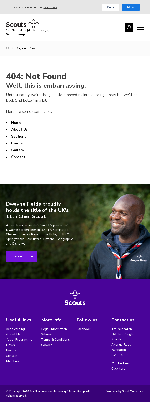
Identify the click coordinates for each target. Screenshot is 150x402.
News (10, 345)
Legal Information (54, 329)
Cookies (47, 345)
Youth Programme (19, 340)
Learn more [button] (51, 7)
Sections (18, 136)
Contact (18, 156)
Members (13, 361)
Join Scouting (15, 329)
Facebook (83, 329)
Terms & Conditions (55, 340)
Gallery (17, 150)
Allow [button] (131, 7)
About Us (19, 129)
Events (17, 143)
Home (16, 122)
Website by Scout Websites (124, 391)
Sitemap (47, 334)
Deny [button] (110, 7)
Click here (118, 368)
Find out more (22, 256)
